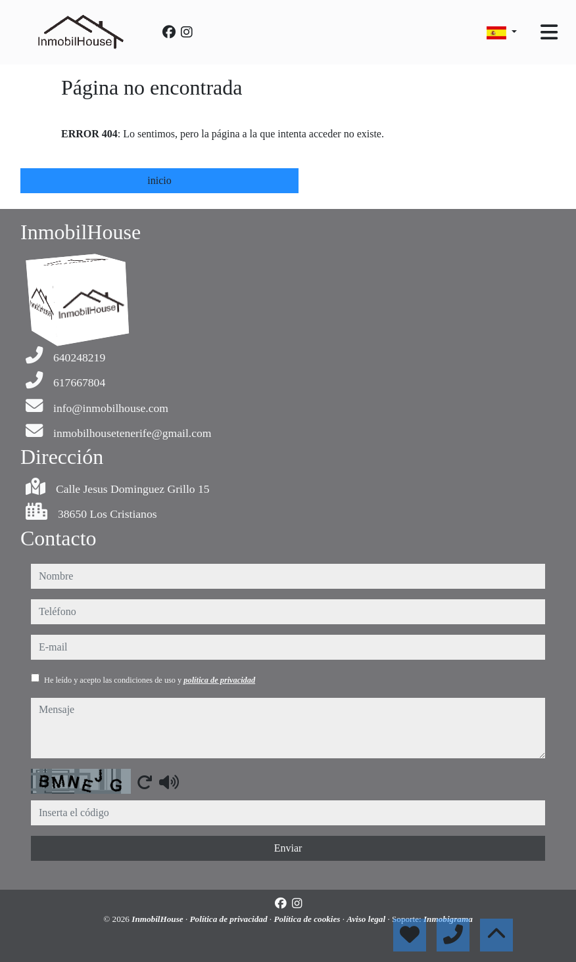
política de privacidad (219, 680)
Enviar (288, 848)
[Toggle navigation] (549, 32)
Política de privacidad (230, 919)
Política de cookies (308, 919)
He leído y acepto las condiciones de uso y (149, 680)
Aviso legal (367, 919)
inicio (159, 180)
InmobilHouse (158, 919)
